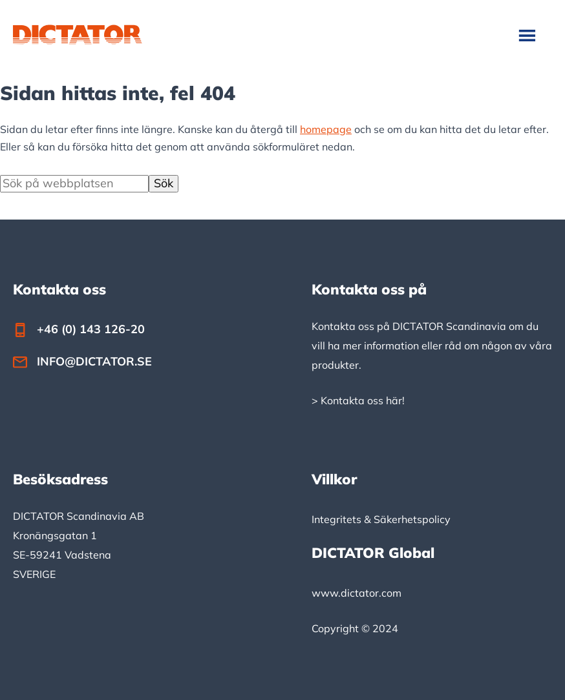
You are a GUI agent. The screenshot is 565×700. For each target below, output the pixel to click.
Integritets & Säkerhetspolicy (381, 519)
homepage (326, 129)
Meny (528, 35)
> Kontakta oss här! (358, 400)
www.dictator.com (356, 592)
